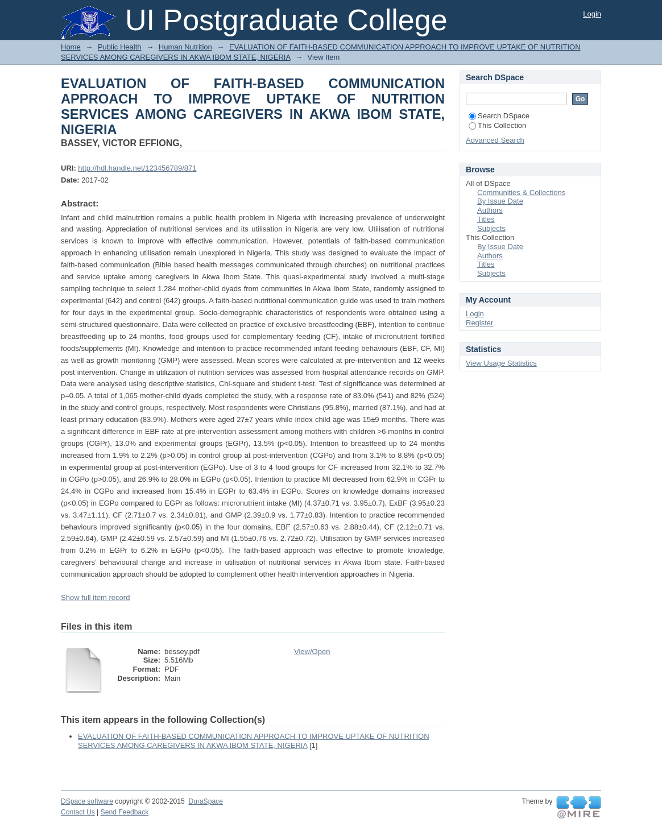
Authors (490, 210)
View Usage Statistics (501, 363)
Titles (486, 219)
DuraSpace (205, 801)
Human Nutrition (185, 47)
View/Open (312, 651)
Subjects (491, 228)
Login (592, 14)
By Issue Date (500, 201)
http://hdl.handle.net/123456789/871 (137, 168)
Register (479, 322)
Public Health (120, 47)
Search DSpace (499, 115)
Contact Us (78, 812)
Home (71, 47)
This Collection (497, 125)
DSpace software (87, 801)
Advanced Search (495, 140)
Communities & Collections (521, 192)
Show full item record (95, 597)
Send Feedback (125, 812)
